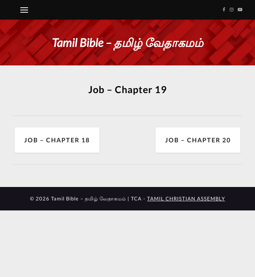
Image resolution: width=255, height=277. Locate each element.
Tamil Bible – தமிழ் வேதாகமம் (127, 42)
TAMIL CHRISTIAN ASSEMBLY (186, 198)
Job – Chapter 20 (198, 140)
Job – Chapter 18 (57, 140)
